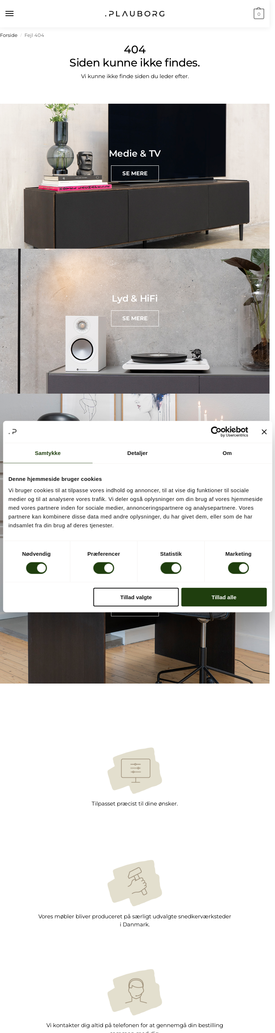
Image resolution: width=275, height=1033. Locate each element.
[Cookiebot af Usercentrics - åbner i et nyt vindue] (216, 431)
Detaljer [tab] (137, 452)
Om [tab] (227, 452)
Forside (9, 35)
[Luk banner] (264, 431)
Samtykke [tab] (48, 452)
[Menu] (16, 13)
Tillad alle (223, 597)
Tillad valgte (136, 597)
